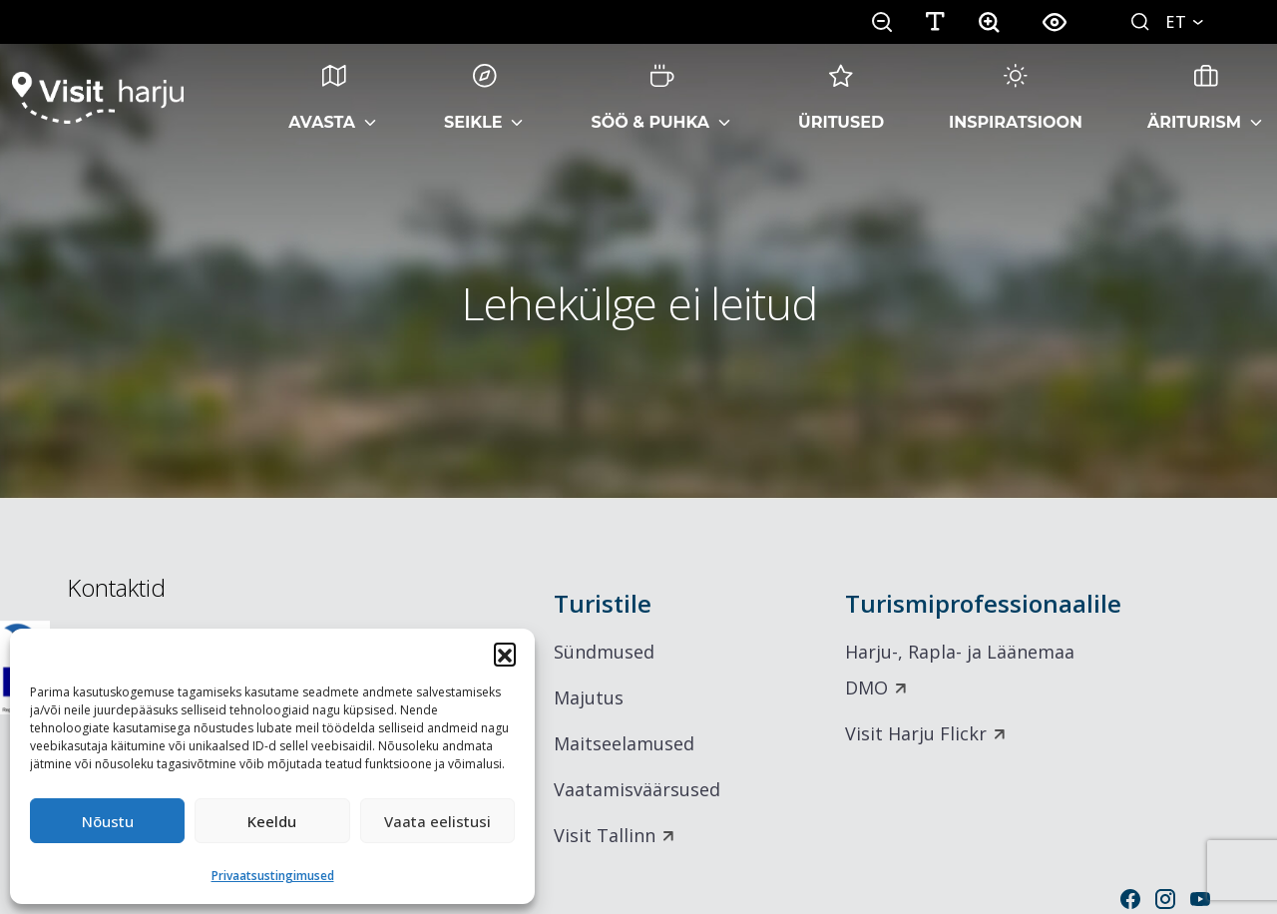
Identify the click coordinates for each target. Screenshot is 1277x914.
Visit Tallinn (604, 835)
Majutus (589, 697)
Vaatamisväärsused (637, 789)
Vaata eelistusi (437, 821)
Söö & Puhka (650, 98)
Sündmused (604, 652)
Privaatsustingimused (273, 875)
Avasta (321, 98)
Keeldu (271, 821)
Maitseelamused (624, 743)
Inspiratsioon (1015, 98)
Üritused (841, 98)
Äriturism (1194, 98)
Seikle (473, 98)
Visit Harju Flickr (916, 733)
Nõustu (108, 821)
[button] (505, 654)
